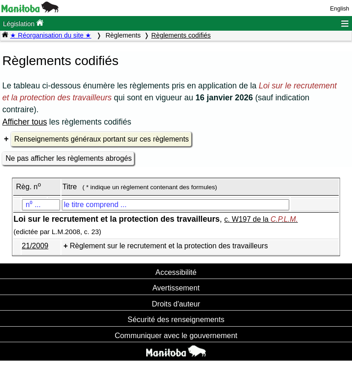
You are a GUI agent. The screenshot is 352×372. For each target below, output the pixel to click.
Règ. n (28, 187)
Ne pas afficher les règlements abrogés (69, 158)
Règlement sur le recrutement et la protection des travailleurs (169, 246)
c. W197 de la (261, 219)
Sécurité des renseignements (175, 319)
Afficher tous (24, 121)
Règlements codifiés (181, 35)
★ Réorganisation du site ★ (50, 35)
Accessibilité (176, 272)
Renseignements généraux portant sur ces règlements (101, 139)
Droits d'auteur (176, 304)
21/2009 (35, 246)
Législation (23, 23)
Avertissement (175, 288)
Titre (69, 187)
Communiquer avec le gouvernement (176, 335)
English (339, 8)
